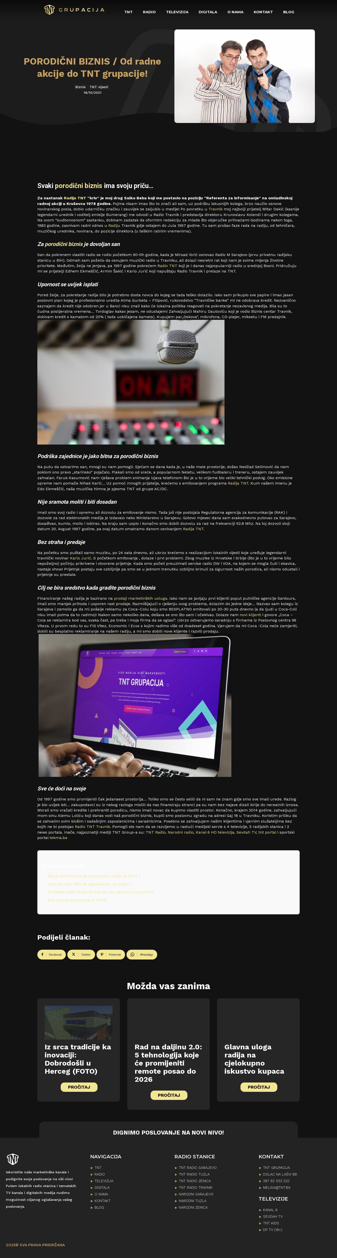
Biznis (80, 87)
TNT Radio (156, 832)
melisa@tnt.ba (276, 1187)
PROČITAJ (79, 1087)
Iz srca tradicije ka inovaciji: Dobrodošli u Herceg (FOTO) (78, 1058)
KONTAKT (103, 1201)
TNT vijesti (99, 87)
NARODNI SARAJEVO (196, 1194)
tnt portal (267, 832)
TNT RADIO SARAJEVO (198, 1167)
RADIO (100, 1174)
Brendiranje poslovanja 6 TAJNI (77, 900)
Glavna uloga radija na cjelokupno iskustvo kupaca (254, 1058)
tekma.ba (58, 837)
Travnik (216, 209)
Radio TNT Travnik (92, 826)
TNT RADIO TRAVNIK (195, 1187)
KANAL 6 (270, 1210)
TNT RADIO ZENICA (195, 1181)
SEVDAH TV (273, 1216)
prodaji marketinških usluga (140, 598)
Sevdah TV (246, 832)
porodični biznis (78, 186)
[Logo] (74, 10)
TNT (98, 1167)
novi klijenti (250, 614)
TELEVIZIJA (104, 1181)
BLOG (99, 1207)
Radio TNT (167, 265)
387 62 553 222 (276, 1181)
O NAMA (101, 1194)
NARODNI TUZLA (192, 1201)
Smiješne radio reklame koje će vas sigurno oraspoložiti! (101, 892)
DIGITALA (102, 1187)
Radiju (114, 225)
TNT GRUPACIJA (276, 1167)
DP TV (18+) (272, 1230)
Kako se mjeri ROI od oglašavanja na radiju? (89, 884)
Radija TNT (75, 198)
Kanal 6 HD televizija (215, 832)
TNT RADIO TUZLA (194, 1174)
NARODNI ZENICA (193, 1207)
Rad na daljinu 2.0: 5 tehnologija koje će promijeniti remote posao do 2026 (168, 1062)
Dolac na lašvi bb (280, 1174)
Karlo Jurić (80, 558)
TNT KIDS (271, 1223)
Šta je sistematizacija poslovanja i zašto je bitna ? (94, 876)
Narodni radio (181, 832)
